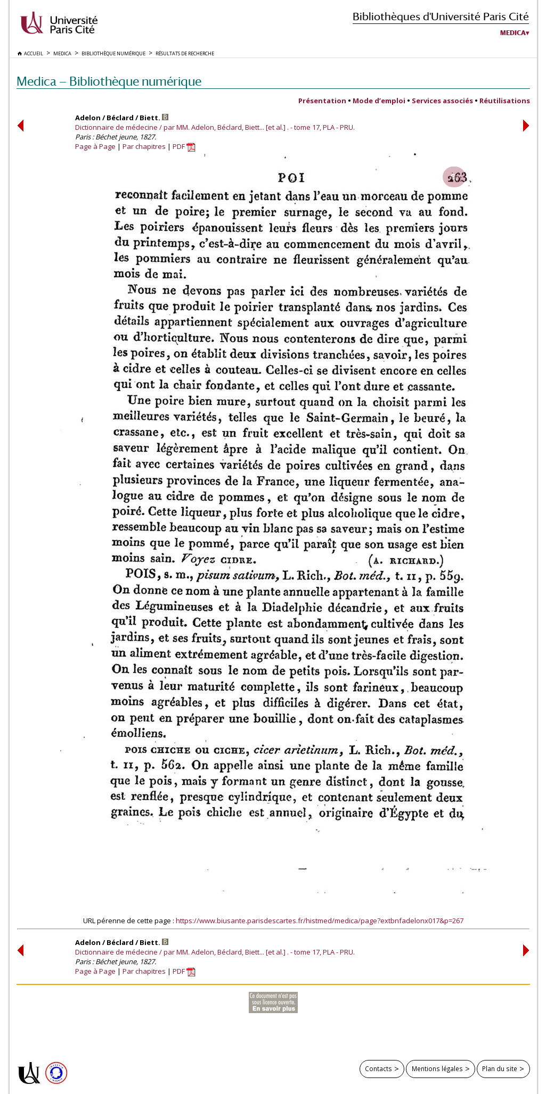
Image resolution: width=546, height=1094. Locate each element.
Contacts (378, 1068)
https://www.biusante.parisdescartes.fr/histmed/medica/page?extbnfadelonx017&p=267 (319, 920)
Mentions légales (437, 1068)
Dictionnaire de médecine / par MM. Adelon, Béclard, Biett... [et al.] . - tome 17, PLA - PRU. (215, 127)
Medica (513, 33)
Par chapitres (144, 146)
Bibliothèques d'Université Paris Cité (441, 16)
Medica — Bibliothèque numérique (109, 81)
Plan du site (499, 1068)
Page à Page (95, 146)
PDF (184, 146)
